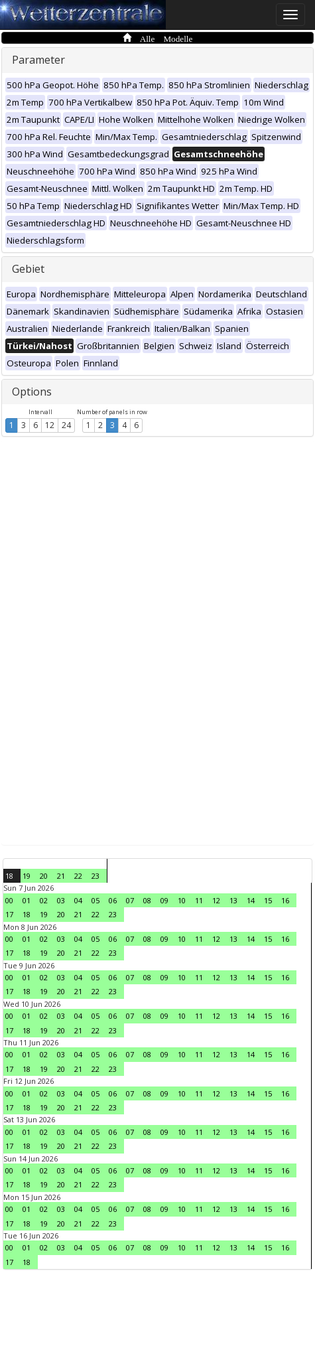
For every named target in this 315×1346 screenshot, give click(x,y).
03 (61, 900)
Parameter (38, 59)
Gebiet (28, 269)
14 (251, 900)
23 (95, 876)
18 (9, 876)
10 (182, 900)
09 (164, 900)
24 (66, 425)
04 (78, 900)
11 (199, 900)
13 (233, 900)
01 (27, 900)
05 (95, 900)
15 (268, 900)
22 (78, 876)
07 (130, 900)
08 (147, 900)
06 (113, 900)
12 (49, 425)
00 (9, 900)
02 (44, 900)
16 (285, 900)
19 (27, 876)
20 (44, 876)
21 (61, 876)
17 (9, 914)
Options (32, 391)
